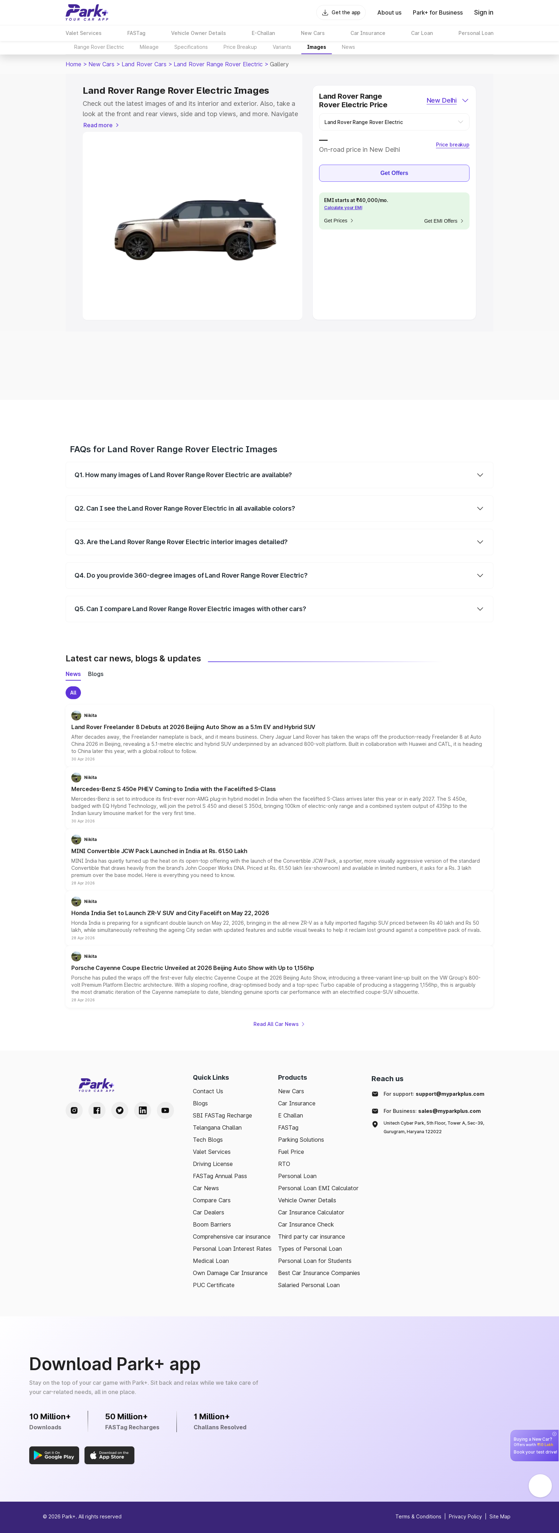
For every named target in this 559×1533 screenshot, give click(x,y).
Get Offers (394, 173)
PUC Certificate (214, 1285)
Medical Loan (211, 1260)
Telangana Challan (217, 1127)
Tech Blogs (208, 1139)
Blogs (200, 1103)
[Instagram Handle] (74, 1110)
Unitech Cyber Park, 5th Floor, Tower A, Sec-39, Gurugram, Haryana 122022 (434, 1127)
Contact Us (208, 1091)
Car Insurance (297, 1103)
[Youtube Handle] (165, 1110)
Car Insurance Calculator (311, 1212)
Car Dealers (208, 1212)
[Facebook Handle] (97, 1110)
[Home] (87, 12)
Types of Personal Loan (310, 1248)
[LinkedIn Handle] (142, 1110)
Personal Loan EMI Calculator (318, 1188)
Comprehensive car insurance (232, 1236)
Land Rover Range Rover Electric (218, 64)
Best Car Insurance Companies (319, 1272)
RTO (284, 1163)
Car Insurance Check (306, 1224)
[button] (279, 736)
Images (316, 47)
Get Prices (339, 220)
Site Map (500, 1516)
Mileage (149, 47)
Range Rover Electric (99, 47)
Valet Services (212, 1151)
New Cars (101, 64)
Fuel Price (291, 1151)
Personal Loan (297, 1176)
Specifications (191, 47)
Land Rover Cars (144, 64)
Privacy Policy (465, 1516)
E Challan (290, 1115)
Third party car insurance (311, 1236)
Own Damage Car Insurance (230, 1272)
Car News (206, 1188)
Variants (282, 47)
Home (73, 64)
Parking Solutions (301, 1139)
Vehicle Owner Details (307, 1200)
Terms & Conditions (418, 1516)
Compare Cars (212, 1200)
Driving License (213, 1163)
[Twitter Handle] (119, 1110)
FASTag (288, 1127)
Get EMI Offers (444, 221)
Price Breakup (240, 47)
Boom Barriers (212, 1224)
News (348, 47)
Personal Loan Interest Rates (232, 1248)
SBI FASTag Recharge (222, 1115)
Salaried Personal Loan (309, 1285)
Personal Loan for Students (315, 1260)
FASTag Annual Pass (220, 1176)
